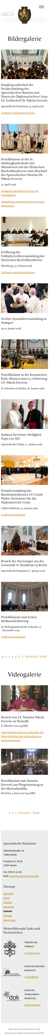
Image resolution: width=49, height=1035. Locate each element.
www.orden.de (33, 1004)
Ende (43, 656)
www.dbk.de (31, 976)
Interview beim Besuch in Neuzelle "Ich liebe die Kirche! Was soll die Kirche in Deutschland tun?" (22, 736)
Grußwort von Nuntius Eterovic (18, 112)
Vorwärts (31, 656)
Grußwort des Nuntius (13, 514)
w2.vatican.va (32, 952)
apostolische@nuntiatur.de (24, 876)
